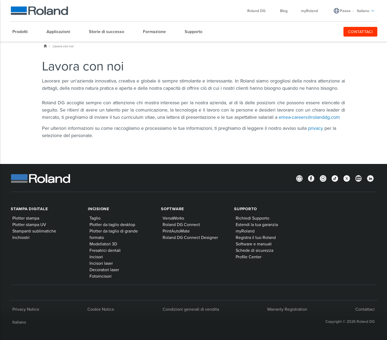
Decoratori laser (104, 270)
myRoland (245, 231)
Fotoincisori (100, 276)
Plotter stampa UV (29, 224)
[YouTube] (358, 178)
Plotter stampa (25, 218)
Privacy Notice (25, 309)
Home (45, 46)
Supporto (245, 209)
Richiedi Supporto (252, 218)
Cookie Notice (100, 309)
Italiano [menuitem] (366, 10)
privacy (315, 128)
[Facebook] (311, 178)
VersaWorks (173, 218)
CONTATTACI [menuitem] (360, 31)
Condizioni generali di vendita (191, 309)
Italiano (19, 322)
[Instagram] (323, 178)
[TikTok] (335, 178)
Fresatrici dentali (105, 250)
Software (172, 209)
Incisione (98, 209)
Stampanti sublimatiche (34, 231)
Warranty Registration (287, 309)
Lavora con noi (63, 46)
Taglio (95, 218)
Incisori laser (101, 263)
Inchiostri (21, 237)
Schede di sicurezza (254, 250)
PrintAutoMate (176, 231)
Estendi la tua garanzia (257, 224)
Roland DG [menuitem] (259, 10)
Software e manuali (254, 244)
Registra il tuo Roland (256, 237)
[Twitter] (346, 178)
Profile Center (248, 257)
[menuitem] (23, 31)
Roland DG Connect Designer (190, 237)
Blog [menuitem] (284, 10)
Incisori (96, 257)
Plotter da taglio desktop (112, 224)
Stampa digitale (29, 209)
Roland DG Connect (181, 224)
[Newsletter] (299, 178)
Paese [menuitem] (345, 10)
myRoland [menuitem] (309, 10)
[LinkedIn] (370, 178)
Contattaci (365, 309)
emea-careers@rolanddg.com (309, 117)
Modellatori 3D (103, 244)
